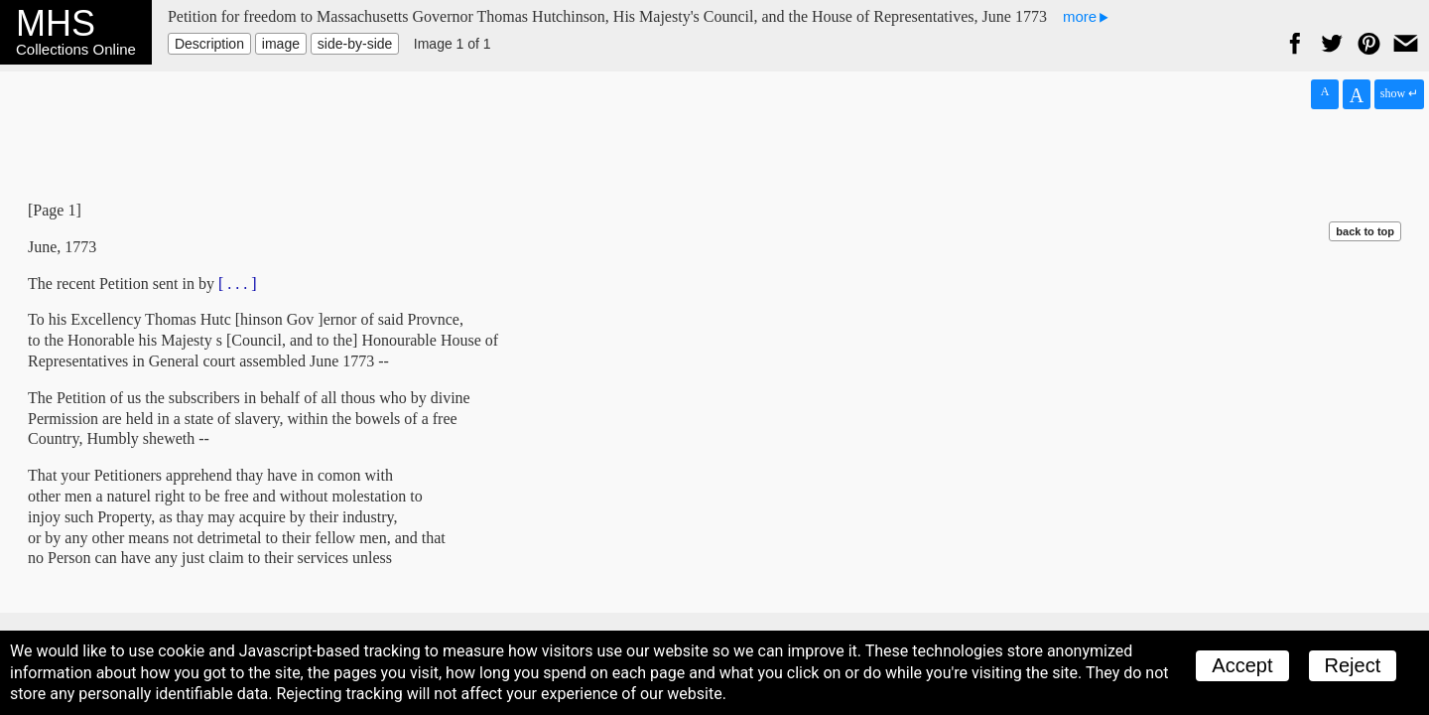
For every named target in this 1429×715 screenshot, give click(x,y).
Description (209, 44)
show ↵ (1399, 93)
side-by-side (355, 44)
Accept (1242, 665)
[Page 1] (54, 210)
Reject (1353, 665)
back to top (1365, 231)
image (281, 44)
